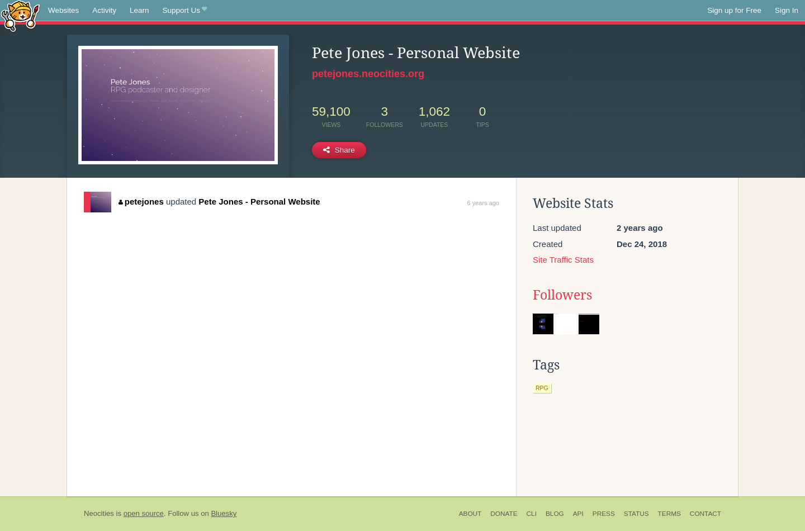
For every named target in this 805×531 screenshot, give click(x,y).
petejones (141, 201)
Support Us (185, 10)
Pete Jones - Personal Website (259, 201)
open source (144, 513)
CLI (532, 514)
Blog (555, 514)
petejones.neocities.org (368, 73)
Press (604, 514)
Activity (104, 10)
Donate (503, 514)
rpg (542, 388)
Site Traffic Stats (563, 259)
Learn (139, 10)
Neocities (99, 513)
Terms (669, 514)
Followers (562, 295)
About (470, 514)
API (578, 514)
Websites (63, 10)
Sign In (786, 10)
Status (636, 514)
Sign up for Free (734, 10)
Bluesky (223, 513)
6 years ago (483, 203)
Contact (705, 514)
